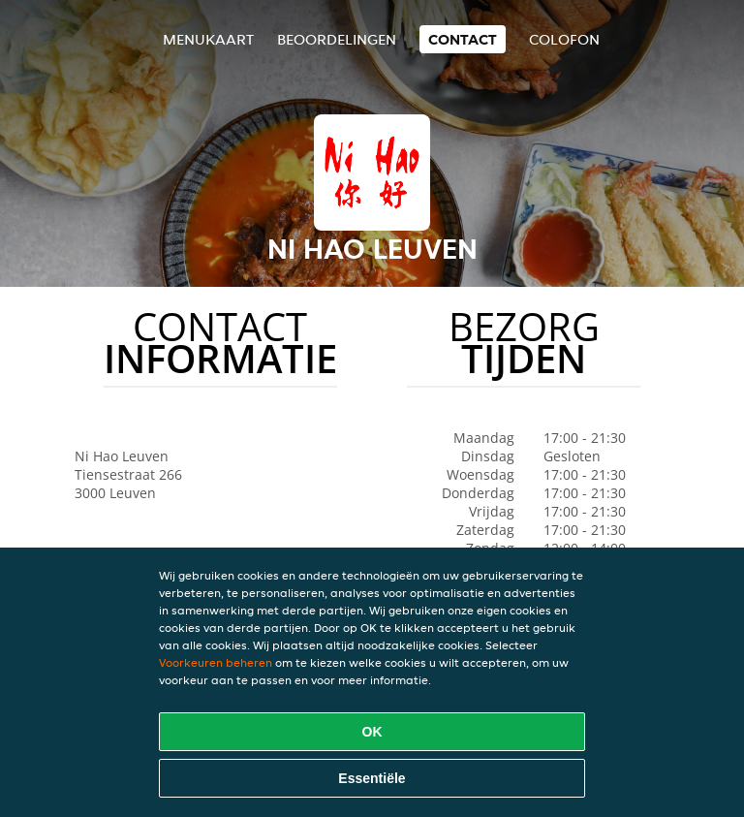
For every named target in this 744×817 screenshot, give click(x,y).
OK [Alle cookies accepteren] (372, 731)
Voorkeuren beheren (215, 662)
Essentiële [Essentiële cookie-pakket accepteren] (371, 778)
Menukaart (208, 39)
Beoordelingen (336, 39)
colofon (564, 39)
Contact (462, 39)
